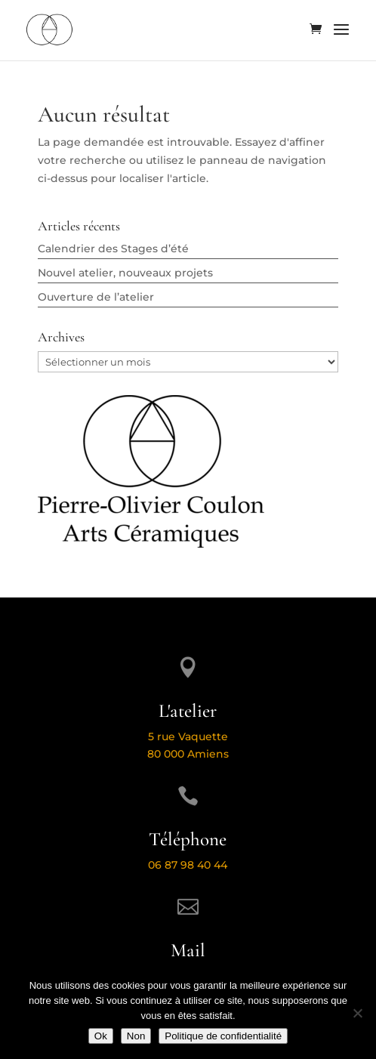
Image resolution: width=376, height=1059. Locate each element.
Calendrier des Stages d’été (113, 248)
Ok (100, 1036)
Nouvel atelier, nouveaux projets (125, 272)
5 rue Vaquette (188, 736)
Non (136, 1036)
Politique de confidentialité (223, 1036)
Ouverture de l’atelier (96, 297)
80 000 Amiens (188, 754)
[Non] (357, 1012)
